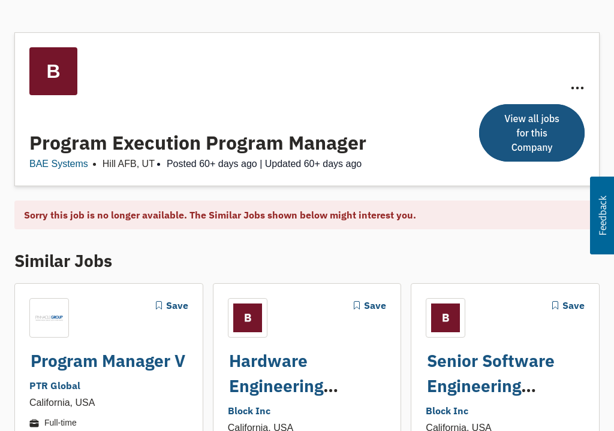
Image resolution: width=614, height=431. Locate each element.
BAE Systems (58, 164)
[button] (602, 215)
